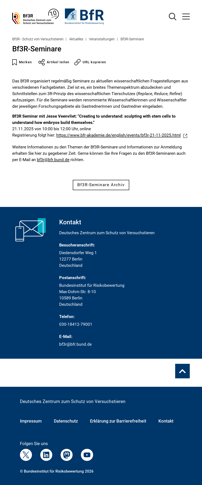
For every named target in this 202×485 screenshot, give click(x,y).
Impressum (31, 421)
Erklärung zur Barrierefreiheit (118, 421)
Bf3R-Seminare (132, 39)
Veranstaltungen (102, 39)
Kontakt (165, 421)
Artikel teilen (53, 62)
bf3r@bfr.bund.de (75, 344)
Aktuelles (76, 39)
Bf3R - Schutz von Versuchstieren (38, 39)
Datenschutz (66, 421)
